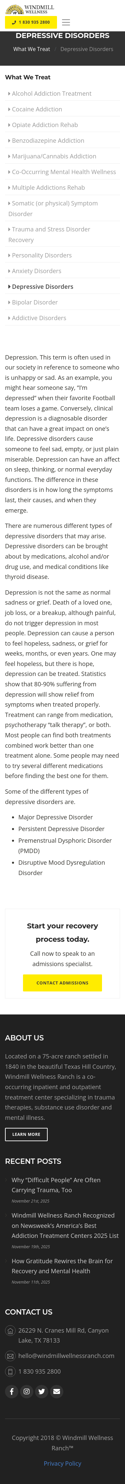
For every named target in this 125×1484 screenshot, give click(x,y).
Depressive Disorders (86, 49)
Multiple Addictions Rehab (48, 187)
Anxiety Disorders (36, 271)
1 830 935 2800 (31, 22)
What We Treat (31, 49)
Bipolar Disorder (35, 302)
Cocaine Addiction (37, 109)
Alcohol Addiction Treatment (52, 93)
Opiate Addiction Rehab (45, 125)
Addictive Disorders (39, 318)
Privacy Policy (62, 1463)
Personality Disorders (42, 255)
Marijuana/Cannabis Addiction (54, 156)
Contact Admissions (63, 983)
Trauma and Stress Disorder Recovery (49, 234)
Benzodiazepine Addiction (48, 140)
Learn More (26, 1134)
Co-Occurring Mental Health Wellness (64, 172)
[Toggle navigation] (66, 22)
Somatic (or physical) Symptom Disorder (53, 208)
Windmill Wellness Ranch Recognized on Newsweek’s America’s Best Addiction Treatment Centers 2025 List (65, 1225)
